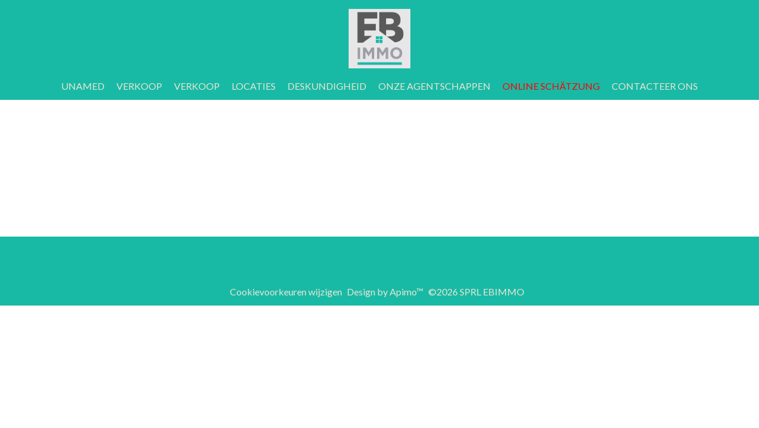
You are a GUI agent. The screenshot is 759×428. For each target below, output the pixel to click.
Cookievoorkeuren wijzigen (286, 291)
